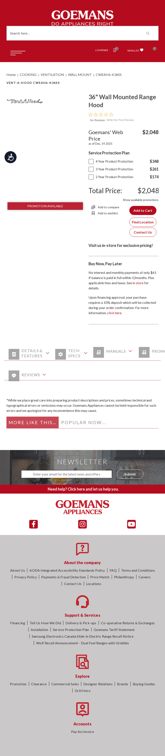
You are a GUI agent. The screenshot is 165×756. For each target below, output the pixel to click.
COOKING (28, 74)
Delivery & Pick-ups (81, 623)
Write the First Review (120, 120)
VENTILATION (52, 74)
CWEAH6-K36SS (109, 74)
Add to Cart (142, 210)
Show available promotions (141, 200)
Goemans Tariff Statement (114, 629)
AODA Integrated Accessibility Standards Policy (67, 570)
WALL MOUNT (80, 74)
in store (138, 283)
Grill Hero (82, 691)
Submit (130, 474)
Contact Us (143, 232)
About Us (17, 570)
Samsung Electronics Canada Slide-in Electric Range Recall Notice (83, 636)
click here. (114, 313)
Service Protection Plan (71, 629)
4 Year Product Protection (111, 161)
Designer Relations (98, 684)
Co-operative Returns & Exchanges (128, 623)
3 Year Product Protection (111, 169)
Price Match (99, 577)
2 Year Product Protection (111, 177)
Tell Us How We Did (45, 623)
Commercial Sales (65, 684)
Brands (122, 684)
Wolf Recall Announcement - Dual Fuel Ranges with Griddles (82, 643)
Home (11, 74)
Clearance (39, 684)
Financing (17, 623)
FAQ (113, 570)
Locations (93, 584)
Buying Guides (144, 684)
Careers (145, 577)
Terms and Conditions (138, 570)
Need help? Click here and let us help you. (83, 489)
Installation (39, 629)
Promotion (18, 684)
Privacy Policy (25, 577)
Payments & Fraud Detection (63, 577)
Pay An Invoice (82, 731)
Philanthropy (124, 577)
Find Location (143, 222)
